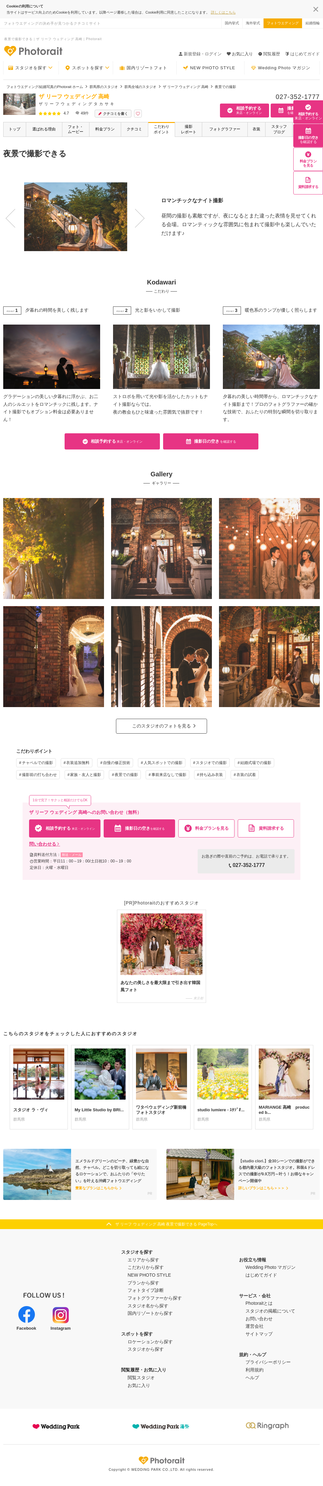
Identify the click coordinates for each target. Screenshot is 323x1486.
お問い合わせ (259, 1318)
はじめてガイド (302, 53)
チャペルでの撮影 (37, 762)
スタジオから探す (146, 1349)
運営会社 (254, 1326)
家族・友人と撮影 (85, 774)
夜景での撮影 (126, 774)
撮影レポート (188, 129)
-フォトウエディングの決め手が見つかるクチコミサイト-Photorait (33, 50)
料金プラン (105, 129)
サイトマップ (259, 1333)
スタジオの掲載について (270, 1311)
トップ (14, 129)
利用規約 (254, 1369)
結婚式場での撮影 (255, 762)
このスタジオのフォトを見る (161, 725)
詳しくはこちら (223, 12)
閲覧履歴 (269, 53)
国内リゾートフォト (143, 68)
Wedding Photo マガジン (280, 68)
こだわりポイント (161, 129)
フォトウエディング (283, 23)
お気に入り (139, 1385)
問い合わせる (44, 844)
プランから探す (143, 1282)
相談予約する (308, 112)
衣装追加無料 (77, 762)
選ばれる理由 (44, 129)
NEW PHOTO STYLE (209, 68)
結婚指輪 (313, 23)
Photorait (161, 1460)
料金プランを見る (308, 159)
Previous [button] (8, 211)
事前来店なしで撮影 (168, 774)
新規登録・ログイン (200, 53)
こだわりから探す (146, 1267)
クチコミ (134, 129)
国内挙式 (232, 23)
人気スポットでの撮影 (163, 762)
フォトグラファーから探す (155, 1298)
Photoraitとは (259, 1303)
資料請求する (308, 183)
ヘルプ (252, 1377)
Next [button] (128, 211)
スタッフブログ (279, 129)
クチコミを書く (113, 114)
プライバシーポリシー (268, 1362)
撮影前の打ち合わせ (39, 774)
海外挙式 (253, 23)
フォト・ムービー (75, 129)
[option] (72, 216)
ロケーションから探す (150, 1341)
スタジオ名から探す (148, 1305)
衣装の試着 (246, 774)
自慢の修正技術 (116, 762)
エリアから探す (143, 1259)
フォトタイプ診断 (146, 1290)
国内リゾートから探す (150, 1313)
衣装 (256, 129)
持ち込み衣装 (211, 774)
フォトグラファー (224, 129)
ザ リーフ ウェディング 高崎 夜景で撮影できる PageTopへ (166, 1224)
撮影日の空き (308, 136)
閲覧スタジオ (141, 1377)
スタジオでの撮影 (211, 762)
